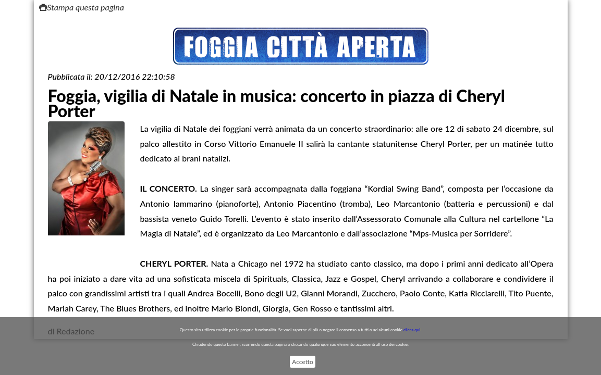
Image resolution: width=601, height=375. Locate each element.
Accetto (302, 362)
